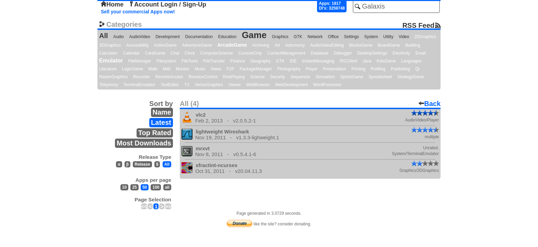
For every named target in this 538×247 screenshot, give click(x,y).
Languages (411, 61)
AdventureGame (197, 45)
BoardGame (389, 45)
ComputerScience (216, 53)
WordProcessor (327, 84)
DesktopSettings (372, 53)
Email (421, 53)
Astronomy (295, 45)
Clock (190, 53)
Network (315, 36)
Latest (161, 122)
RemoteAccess (169, 76)
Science (257, 76)
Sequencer (300, 76)
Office (333, 36)
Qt (417, 69)
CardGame (155, 53)
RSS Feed (418, 25)
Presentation (334, 69)
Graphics (280, 36)
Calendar (131, 53)
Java (367, 61)
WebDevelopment (291, 84)
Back (430, 103)
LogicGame (132, 69)
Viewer (235, 84)
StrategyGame (410, 76)
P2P (230, 69)
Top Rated (154, 133)
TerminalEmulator (139, 84)
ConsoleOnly (250, 53)
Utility (388, 36)
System (371, 36)
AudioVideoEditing (327, 45)
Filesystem (166, 61)
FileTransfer (214, 61)
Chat (175, 53)
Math (152, 69)
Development (167, 36)
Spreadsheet (380, 76)
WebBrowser (258, 84)
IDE (293, 61)
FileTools (190, 61)
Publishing (400, 69)
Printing (358, 69)
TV (186, 84)
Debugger (343, 53)
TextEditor (170, 84)
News (216, 69)
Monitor (182, 69)
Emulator (111, 60)
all (167, 187)
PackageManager (255, 69)
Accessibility (137, 45)
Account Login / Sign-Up (167, 4)
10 (124, 187)
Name (162, 112)
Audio (118, 36)
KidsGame (386, 61)
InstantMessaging (318, 61)
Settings (351, 36)
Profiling (378, 69)
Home (112, 4)
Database (319, 53)
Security (277, 76)
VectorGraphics (209, 84)
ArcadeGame (232, 45)
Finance (237, 61)
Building (412, 45)
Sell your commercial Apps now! (138, 11)
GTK (298, 36)
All (103, 35)
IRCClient (348, 61)
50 (144, 187)
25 (134, 187)
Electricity (401, 53)
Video (404, 36)
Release (142, 164)
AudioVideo (139, 36)
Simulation (325, 76)
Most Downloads (144, 143)
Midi (166, 69)
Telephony (108, 84)
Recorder (141, 76)
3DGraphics (110, 45)
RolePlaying (234, 76)
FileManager (139, 61)
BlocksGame (361, 45)
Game (254, 35)
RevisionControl (203, 76)
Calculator (108, 53)
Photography (289, 69)
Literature (108, 69)
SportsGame (351, 76)
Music (200, 69)
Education (227, 36)
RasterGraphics (113, 76)
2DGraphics (425, 36)
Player (312, 69)
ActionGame (165, 45)
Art (277, 45)
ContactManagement (286, 53)
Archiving (260, 45)
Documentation (199, 36)
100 (155, 187)
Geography (260, 61)
